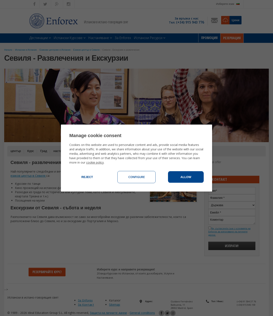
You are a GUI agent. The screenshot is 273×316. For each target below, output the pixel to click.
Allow (185, 177)
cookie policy (95, 162)
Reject (87, 177)
